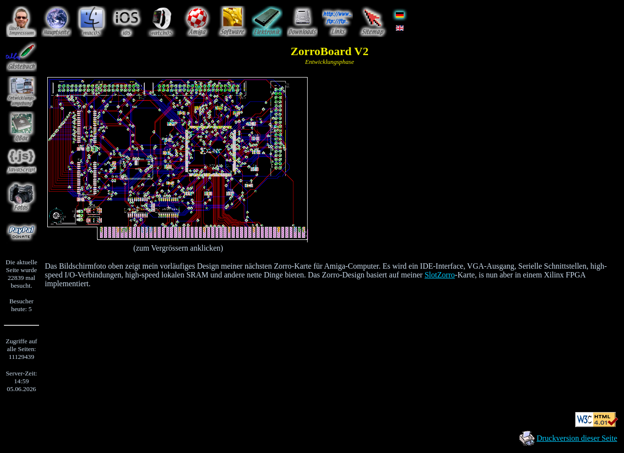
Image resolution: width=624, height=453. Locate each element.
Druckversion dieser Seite (577, 438)
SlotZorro (440, 275)
